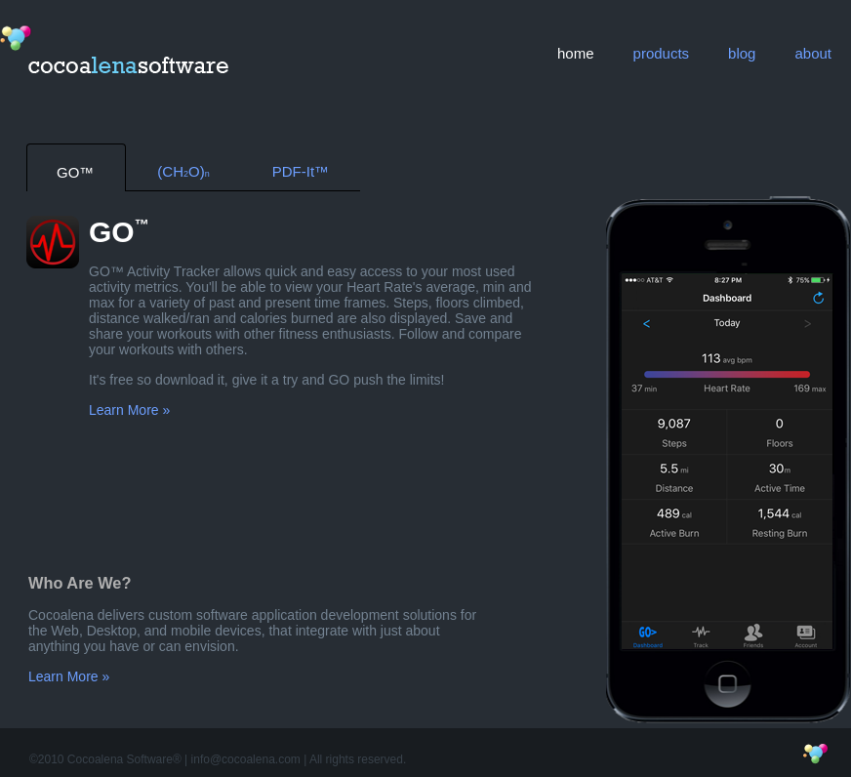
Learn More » (129, 410)
